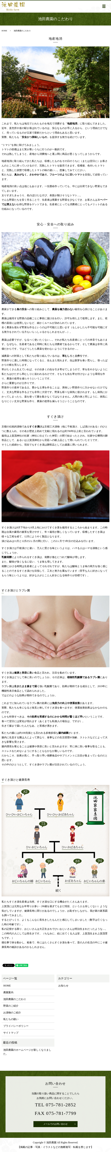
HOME (4, 31)
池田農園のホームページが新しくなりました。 (27, 1052)
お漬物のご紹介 (12, 1012)
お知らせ (63, 985)
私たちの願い (10, 1019)
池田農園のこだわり (14, 999)
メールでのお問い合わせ (55, 1124)
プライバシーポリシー (16, 1026)
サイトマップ (10, 1032)
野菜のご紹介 (10, 1005)
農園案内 (8, 992)
